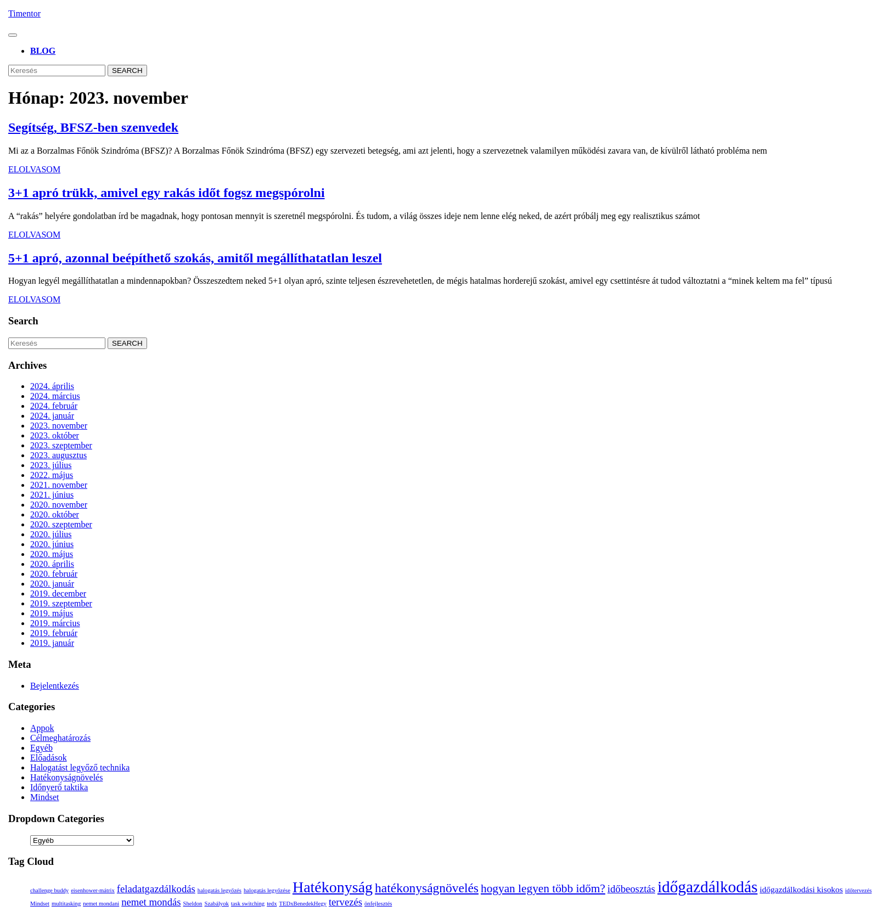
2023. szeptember (61, 445)
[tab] (12, 35)
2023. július (51, 465)
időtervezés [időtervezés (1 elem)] (858, 890)
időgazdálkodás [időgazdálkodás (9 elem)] (707, 887)
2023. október (54, 435)
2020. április (52, 564)
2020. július (51, 534)
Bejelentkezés (54, 685)
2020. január (52, 583)
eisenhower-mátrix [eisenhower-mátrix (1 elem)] (93, 890)
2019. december (58, 593)
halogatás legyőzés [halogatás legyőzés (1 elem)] (219, 890)
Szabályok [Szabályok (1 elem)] (216, 904)
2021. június (52, 494)
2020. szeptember (61, 524)
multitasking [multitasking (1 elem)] (66, 904)
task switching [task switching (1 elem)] (248, 904)
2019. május (51, 613)
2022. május (51, 475)
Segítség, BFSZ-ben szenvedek (93, 127)
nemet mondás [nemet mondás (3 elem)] (151, 902)
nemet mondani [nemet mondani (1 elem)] (101, 904)
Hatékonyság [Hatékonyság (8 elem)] (333, 887)
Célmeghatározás (60, 737)
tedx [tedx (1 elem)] (272, 904)
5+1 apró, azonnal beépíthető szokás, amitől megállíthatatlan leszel (195, 258)
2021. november (58, 485)
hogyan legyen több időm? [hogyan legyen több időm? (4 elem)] (543, 888)
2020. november (58, 504)
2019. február (53, 633)
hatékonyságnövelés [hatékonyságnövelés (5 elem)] (427, 888)
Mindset (44, 797)
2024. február (53, 405)
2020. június (52, 544)
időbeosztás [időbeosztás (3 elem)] (631, 889)
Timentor (24, 13)
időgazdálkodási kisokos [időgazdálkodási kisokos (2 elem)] (801, 889)
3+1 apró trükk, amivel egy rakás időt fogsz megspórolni (166, 192)
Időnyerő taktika (59, 787)
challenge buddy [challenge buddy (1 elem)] (49, 890)
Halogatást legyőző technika (80, 767)
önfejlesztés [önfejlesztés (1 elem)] (378, 904)
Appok (42, 728)
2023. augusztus (58, 455)
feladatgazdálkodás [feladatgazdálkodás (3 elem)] (156, 889)
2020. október (54, 514)
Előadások (48, 757)
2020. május (51, 554)
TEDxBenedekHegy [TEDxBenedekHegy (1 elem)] (302, 904)
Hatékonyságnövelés (66, 777)
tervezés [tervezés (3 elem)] (345, 902)
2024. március (55, 396)
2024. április (52, 386)
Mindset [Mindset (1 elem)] (39, 904)
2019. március (55, 623)
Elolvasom (34, 169)
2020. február (53, 573)
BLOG (42, 50)
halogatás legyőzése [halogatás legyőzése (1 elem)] (267, 890)
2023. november (58, 425)
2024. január (52, 415)
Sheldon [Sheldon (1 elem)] (193, 904)
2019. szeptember (61, 603)
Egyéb (41, 747)
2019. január (52, 643)
